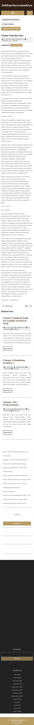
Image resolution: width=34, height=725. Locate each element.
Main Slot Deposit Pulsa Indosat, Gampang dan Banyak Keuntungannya (15, 487)
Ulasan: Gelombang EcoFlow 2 (14, 361)
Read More (8, 349)
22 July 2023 (9, 327)
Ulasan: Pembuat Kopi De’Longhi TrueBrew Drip (15, 320)
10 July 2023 (8, 39)
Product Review (8, 24)
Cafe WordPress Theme (16, 720)
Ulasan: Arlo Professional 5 (11, 403)
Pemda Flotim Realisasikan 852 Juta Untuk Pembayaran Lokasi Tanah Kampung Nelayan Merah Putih (16, 499)
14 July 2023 (9, 409)
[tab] (13, 13)
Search (17, 515)
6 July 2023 (9, 367)
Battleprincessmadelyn (17, 5)
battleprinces (19, 39)
